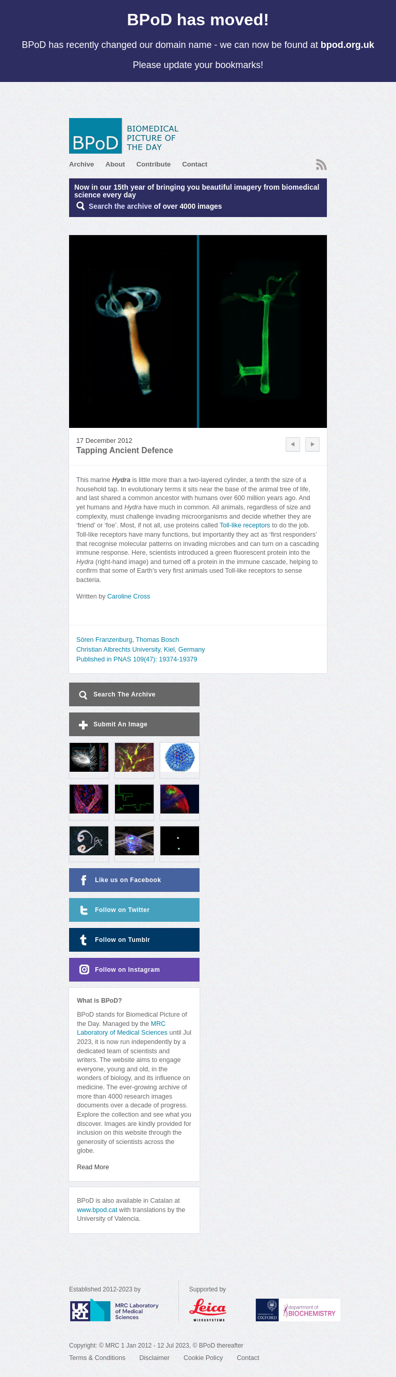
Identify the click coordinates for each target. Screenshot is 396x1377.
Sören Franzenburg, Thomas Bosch (127, 639)
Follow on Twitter (113, 910)
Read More (93, 1167)
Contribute (153, 164)
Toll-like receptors (245, 525)
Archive (81, 164)
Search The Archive (116, 695)
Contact (194, 164)
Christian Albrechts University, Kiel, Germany (140, 649)
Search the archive (120, 206)
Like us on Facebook (119, 880)
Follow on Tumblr (113, 940)
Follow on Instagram (118, 970)
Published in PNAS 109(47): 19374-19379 (136, 659)
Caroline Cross (128, 596)
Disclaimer (154, 1358)
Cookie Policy (203, 1358)
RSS (321, 164)
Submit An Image (112, 725)
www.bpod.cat (97, 1210)
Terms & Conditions (97, 1358)
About (115, 164)
